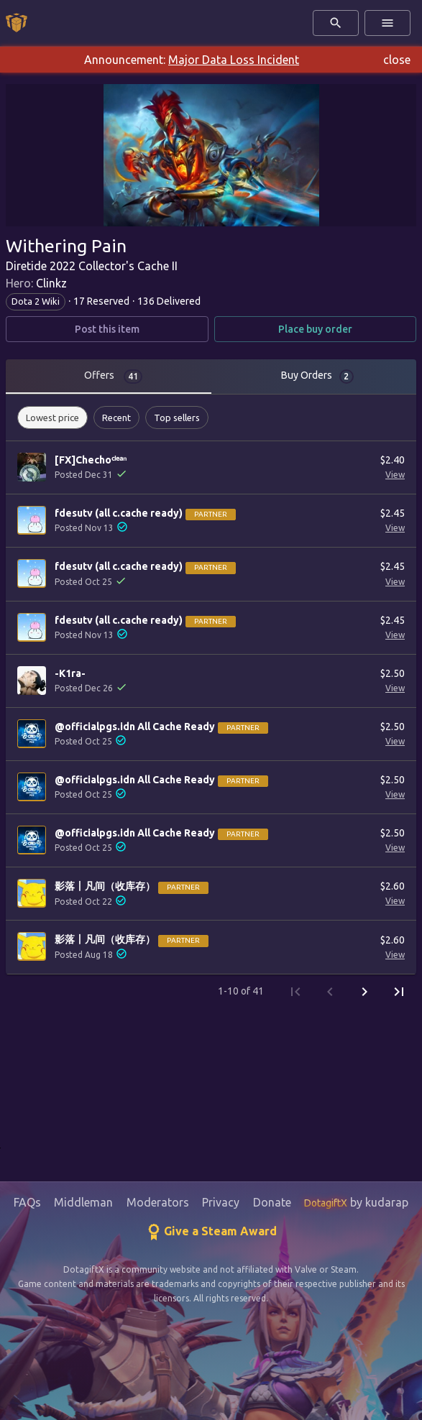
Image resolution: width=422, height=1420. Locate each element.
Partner (210, 514)
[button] (52, 417)
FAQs (27, 1202)
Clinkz (51, 283)
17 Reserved (101, 301)
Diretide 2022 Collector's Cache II (92, 265)
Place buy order (315, 329)
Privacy (220, 1202)
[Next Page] (364, 991)
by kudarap (356, 1202)
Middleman (83, 1202)
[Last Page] (399, 991)
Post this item (107, 329)
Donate (272, 1202)
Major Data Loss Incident (233, 59)
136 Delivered (169, 301)
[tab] (108, 376)
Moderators (158, 1202)
